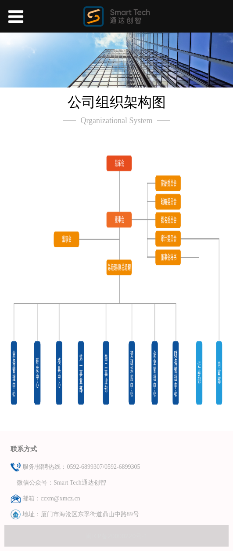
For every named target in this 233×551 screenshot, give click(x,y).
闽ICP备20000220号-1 (116, 536)
